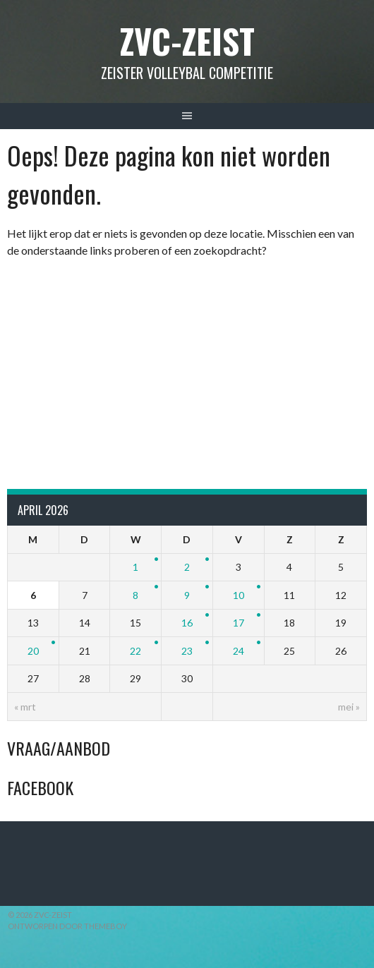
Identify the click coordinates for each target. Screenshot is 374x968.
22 (135, 651)
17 (238, 623)
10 (238, 595)
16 (187, 623)
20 (33, 651)
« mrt (25, 707)
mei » (349, 707)
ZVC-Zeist (187, 41)
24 (238, 651)
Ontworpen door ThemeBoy (67, 926)
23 (187, 651)
